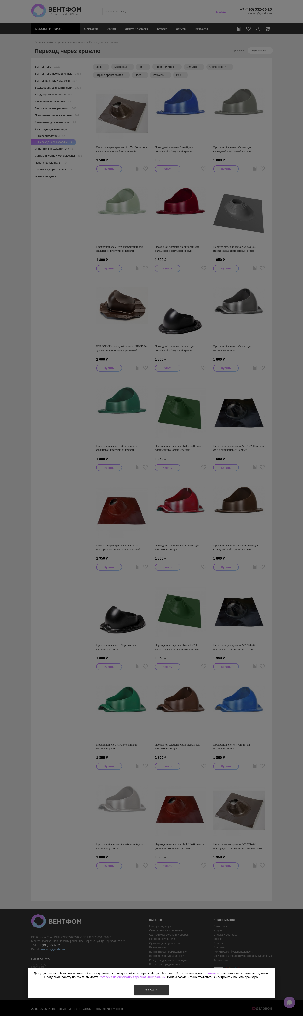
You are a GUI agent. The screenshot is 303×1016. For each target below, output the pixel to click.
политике (209, 973)
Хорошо (151, 990)
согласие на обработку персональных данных (132, 977)
